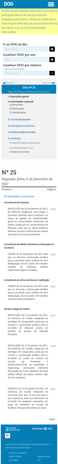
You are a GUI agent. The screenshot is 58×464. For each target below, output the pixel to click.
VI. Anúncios (14, 138)
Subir (52, 419)
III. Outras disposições (19, 119)
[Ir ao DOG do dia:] (26, 49)
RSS (39, 459)
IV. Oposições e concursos (21, 125)
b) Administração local (21, 147)
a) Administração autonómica (24, 142)
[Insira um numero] (26, 73)
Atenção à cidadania (17, 452)
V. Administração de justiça (22, 132)
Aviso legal (13, 459)
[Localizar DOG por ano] (26, 59)
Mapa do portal (44, 456)
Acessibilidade (15, 456)
